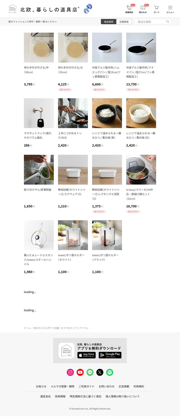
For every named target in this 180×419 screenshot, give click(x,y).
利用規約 (138, 386)
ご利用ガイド (86, 386)
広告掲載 (124, 386)
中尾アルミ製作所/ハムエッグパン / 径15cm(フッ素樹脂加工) (106, 72)
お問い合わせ (106, 386)
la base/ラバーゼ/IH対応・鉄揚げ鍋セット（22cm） (139, 194)
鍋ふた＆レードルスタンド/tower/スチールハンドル (38, 259)
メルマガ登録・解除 (62, 386)
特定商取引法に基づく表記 (85, 396)
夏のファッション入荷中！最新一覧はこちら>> (32, 21)
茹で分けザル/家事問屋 (37, 189)
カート (157, 12)
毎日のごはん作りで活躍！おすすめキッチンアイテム (61, 328)
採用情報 (60, 396)
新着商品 (129, 12)
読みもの (143, 12)
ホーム (27, 328)
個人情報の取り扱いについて (123, 396)
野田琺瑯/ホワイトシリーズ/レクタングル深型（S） (106, 194)
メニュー (170, 12)
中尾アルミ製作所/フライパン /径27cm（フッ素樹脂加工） (140, 72)
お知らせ (41, 386)
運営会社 (45, 396)
